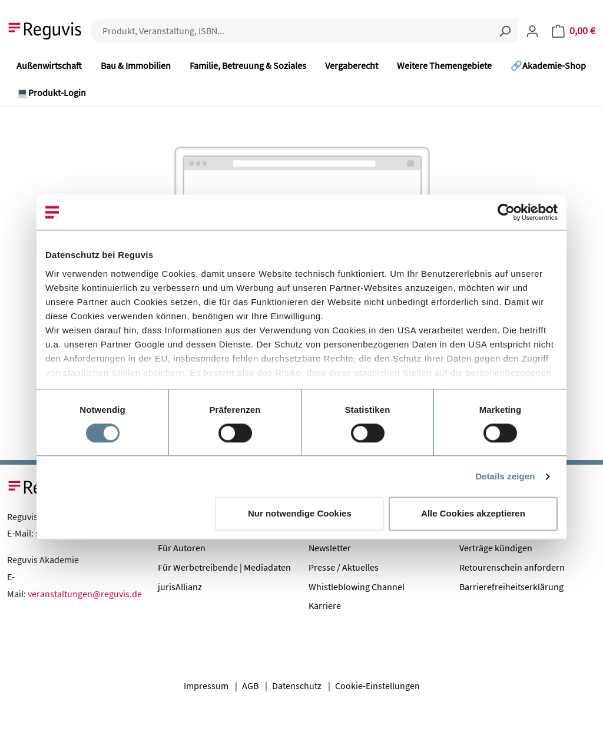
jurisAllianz (180, 586)
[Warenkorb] (573, 30)
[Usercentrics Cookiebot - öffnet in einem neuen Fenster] (506, 212)
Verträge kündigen (495, 548)
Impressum (206, 685)
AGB (250, 685)
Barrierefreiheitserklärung (511, 586)
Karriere (325, 605)
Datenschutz (297, 685)
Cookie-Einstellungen (377, 685)
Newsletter (330, 548)
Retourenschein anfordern (512, 567)
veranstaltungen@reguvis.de (85, 594)
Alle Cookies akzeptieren (473, 514)
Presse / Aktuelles (344, 567)
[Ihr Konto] (532, 30)
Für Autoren (182, 548)
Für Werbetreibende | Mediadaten (224, 567)
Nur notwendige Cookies (300, 514)
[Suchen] (504, 30)
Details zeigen (505, 476)
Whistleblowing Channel (357, 586)
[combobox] (291, 30)
